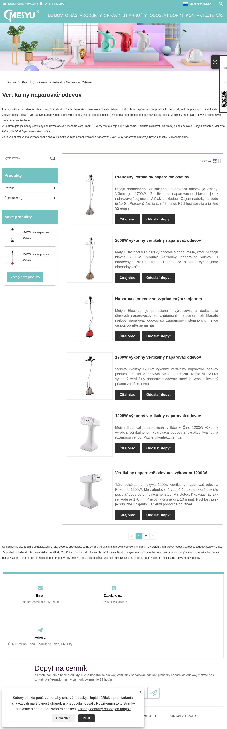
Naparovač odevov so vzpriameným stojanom (158, 299)
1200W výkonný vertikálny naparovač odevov (158, 416)
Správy (112, 16)
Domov (55, 16)
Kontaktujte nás (205, 16)
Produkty (91, 16)
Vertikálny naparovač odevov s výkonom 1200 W (161, 473)
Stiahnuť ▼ (134, 16)
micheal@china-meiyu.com (22, 3)
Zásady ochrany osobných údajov (104, 709)
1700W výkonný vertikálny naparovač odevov (158, 357)
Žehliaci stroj (13, 198)
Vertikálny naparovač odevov (71, 82)
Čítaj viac (127, 219)
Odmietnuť (63, 718)
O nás (71, 16)
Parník (42, 82)
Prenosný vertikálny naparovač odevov (152, 177)
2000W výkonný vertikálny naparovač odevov (158, 240)
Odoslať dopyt (167, 16)
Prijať (86, 718)
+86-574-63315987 (54, 3)
